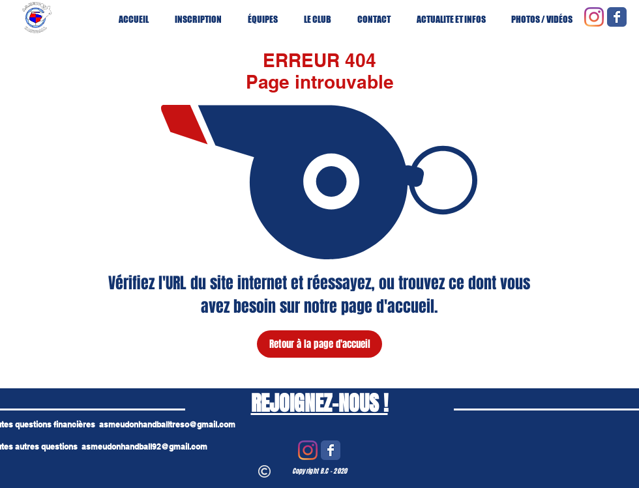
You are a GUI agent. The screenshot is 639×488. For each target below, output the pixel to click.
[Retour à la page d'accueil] (319, 344)
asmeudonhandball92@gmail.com (144, 447)
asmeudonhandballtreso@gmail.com (167, 424)
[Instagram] (594, 17)
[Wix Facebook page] (617, 17)
